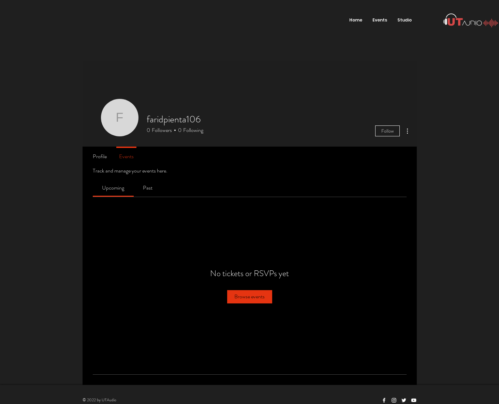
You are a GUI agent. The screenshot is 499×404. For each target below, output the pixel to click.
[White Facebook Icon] (384, 400)
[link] (113, 188)
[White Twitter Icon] (404, 400)
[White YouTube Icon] (414, 400)
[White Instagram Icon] (394, 400)
